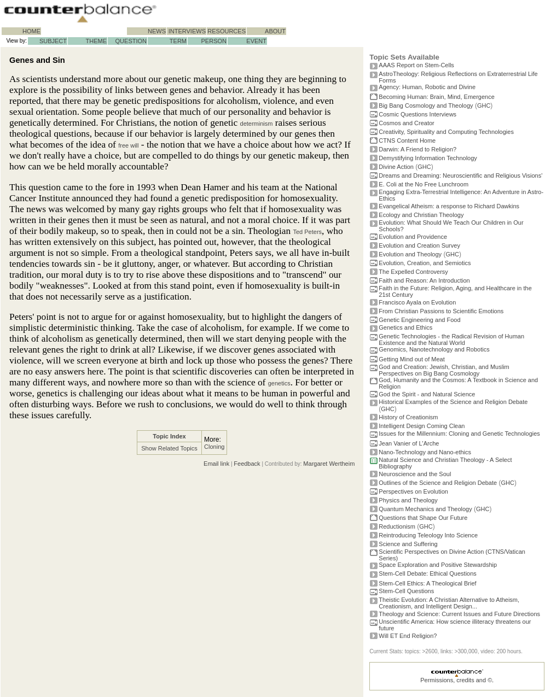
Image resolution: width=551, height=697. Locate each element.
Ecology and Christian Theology (421, 215)
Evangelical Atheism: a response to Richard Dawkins (449, 206)
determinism (256, 123)
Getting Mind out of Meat (411, 359)
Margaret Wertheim (329, 463)
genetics (279, 383)
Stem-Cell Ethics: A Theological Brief (427, 583)
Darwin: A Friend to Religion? (417, 149)
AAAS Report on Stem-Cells (416, 65)
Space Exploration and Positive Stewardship (438, 564)
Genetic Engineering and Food (419, 320)
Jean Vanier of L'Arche (409, 443)
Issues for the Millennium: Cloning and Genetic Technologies (459, 433)
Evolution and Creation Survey (419, 245)
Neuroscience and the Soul (415, 474)
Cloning (214, 446)
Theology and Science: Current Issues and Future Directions (459, 614)
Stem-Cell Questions (406, 591)
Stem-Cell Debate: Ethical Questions (428, 573)
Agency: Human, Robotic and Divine (427, 87)
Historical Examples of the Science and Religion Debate (453, 402)
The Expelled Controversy (413, 271)
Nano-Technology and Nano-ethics (425, 452)
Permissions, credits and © (456, 680)
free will (128, 145)
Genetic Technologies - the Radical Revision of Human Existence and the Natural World (451, 339)
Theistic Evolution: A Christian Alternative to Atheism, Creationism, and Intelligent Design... (449, 603)
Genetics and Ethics (405, 327)
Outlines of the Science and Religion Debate (438, 482)
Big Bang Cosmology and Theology (426, 105)
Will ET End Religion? (408, 635)
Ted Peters (307, 232)
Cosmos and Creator (406, 123)
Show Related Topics (169, 448)
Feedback (247, 463)
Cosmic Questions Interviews (417, 114)
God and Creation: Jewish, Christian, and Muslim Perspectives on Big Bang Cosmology (444, 370)
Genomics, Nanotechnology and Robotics (434, 349)
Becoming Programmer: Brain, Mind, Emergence (437, 96)
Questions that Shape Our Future (423, 517)
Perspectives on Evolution (413, 491)
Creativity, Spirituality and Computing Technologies (446, 131)
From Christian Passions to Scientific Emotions (441, 311)
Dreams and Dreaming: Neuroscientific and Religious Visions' (460, 175)
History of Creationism (408, 417)
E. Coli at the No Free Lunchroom (423, 184)
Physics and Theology (408, 500)
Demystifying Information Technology (428, 158)
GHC (483, 105)
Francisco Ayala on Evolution (417, 302)
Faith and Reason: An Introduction (424, 280)
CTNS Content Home (407, 140)
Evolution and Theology (410, 254)
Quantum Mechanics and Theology (425, 509)
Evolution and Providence (413, 236)
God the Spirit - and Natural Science (427, 394)
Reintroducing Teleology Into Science (428, 535)
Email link (216, 463)
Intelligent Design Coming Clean (422, 426)
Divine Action (396, 166)
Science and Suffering (408, 544)
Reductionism (397, 526)
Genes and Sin (37, 60)
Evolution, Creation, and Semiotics (425, 263)
